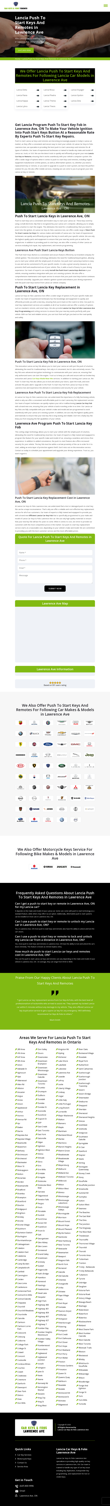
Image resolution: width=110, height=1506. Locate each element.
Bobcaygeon (22, 1170)
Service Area (22, 1466)
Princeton (62, 1369)
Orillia (60, 1287)
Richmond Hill (64, 1393)
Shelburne (83, 1101)
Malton (61, 1119)
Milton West (63, 1188)
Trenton (82, 1263)
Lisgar (61, 1096)
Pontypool (62, 1330)
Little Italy (62, 1100)
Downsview (43, 1057)
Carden (20, 1279)
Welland (82, 1325)
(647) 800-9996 (24, 50)
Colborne (21, 1340)
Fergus (41, 1203)
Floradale (42, 1211)
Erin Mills (42, 1169)
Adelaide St (22, 1069)
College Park (22, 1344)
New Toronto (64, 1244)
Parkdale (62, 1307)
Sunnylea (83, 1197)
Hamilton (42, 1277)
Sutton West (84, 1204)
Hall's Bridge (43, 1273)
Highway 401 (43, 1308)
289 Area (21, 1049)
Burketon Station (24, 1232)
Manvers (62, 1123)
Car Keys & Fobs (15, 9)
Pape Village (63, 1295)
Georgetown (43, 1238)
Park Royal (62, 1303)
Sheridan (82, 1109)
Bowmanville (22, 1186)
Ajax (19, 1076)
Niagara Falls (63, 1260)
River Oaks (83, 1049)
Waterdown (84, 1310)
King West (42, 1405)
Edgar (40, 1142)
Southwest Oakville (83, 1138)
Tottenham (83, 1259)
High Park (42, 1301)
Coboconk (21, 1333)
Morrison (62, 1217)
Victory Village (85, 1298)
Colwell (20, 1352)
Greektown (42, 1258)
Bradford (21, 1189)
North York (63, 1264)
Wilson (82, 1378)
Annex (20, 1100)
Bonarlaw (21, 1178)
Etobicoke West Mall (44, 1186)
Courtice (21, 1368)
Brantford (21, 1201)
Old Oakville (63, 1276)
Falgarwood (43, 1195)
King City (41, 1397)
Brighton (21, 1213)
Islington (41, 1367)
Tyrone (82, 1278)
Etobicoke (42, 1181)
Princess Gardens (65, 1365)
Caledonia (21, 1256)
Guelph (41, 1266)
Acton (19, 1065)
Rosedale (82, 1057)
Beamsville (22, 1143)
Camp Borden (23, 1264)
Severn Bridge (85, 1094)
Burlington (22, 1236)
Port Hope (62, 1346)
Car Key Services (24, 1455)
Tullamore (83, 1275)
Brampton (21, 1197)
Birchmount (22, 1154)
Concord (21, 1356)
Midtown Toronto (66, 1177)
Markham (62, 1131)
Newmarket (63, 1252)
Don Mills (21, 1403)
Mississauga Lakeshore (63, 1201)
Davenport (22, 1387)
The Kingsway (85, 1228)
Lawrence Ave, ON (28, 1495)
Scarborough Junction (84, 1078)
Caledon (20, 1248)
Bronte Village (23, 1225)
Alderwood (22, 1080)
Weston (82, 1351)
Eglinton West (44, 1150)
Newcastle (62, 1248)
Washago (83, 1306)
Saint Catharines (86, 1069)
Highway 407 (43, 1316)
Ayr (18, 1123)
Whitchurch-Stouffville (84, 1364)
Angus (20, 1096)
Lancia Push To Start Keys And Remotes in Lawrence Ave (46, 59)
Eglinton (41, 1146)
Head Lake (42, 1293)
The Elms (83, 1220)
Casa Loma (22, 1283)
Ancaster (21, 1092)
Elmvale (41, 1158)
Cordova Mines (23, 1364)
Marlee (61, 1139)
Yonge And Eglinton (83, 1387)
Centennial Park (24, 1291)
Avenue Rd (21, 1119)
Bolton (20, 1174)
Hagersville (42, 1269)
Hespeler (42, 1297)
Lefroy (61, 1080)
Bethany (21, 1150)
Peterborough (64, 1322)
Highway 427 (43, 1320)
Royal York (83, 1061)
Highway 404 (43, 1312)
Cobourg (21, 1336)
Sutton (82, 1200)
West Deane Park (86, 1329)
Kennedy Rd (43, 1383)
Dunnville (42, 1111)
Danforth (21, 1383)
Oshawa (61, 1291)
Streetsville (83, 1189)
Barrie (20, 1131)
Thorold (82, 1251)
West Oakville (84, 1340)
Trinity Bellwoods (86, 1271)
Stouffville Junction (87, 1185)
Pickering (62, 1326)
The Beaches (84, 1212)
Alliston (20, 1088)
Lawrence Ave (64, 1072)
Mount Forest (64, 1221)
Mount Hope (63, 1225)
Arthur (20, 1111)
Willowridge (84, 1374)
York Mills (83, 1400)
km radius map (55, 634)
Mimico (61, 1192)
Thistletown (84, 1236)
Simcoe (82, 1121)
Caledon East (22, 1252)
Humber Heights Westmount (45, 1333)
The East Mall (84, 1216)
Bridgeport (22, 1209)
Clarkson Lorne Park (24, 1327)
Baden (20, 1127)
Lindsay (61, 1092)
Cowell (20, 1372)
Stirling (82, 1163)
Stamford (83, 1151)
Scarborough (84, 1072)
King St (41, 1401)
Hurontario (43, 1349)
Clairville (21, 1318)
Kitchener (62, 1057)
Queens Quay (64, 1377)
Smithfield (83, 1125)
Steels (81, 1159)
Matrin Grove (64, 1150)
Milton (61, 1184)
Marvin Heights (65, 1147)
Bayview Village (24, 1139)
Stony (81, 1177)
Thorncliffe (83, 1239)
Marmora (62, 1143)
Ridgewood (63, 1404)
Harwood (42, 1281)
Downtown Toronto (42, 1082)
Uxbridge (83, 1282)
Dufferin (41, 1095)
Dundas (41, 1103)
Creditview (21, 1375)
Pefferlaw (62, 1315)
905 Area (21, 1061)
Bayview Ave (22, 1135)
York (81, 1396)
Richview (62, 1400)
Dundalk (41, 1099)
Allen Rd (20, 1084)
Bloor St (20, 1166)
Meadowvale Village (63, 1160)
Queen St (62, 1373)
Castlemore (22, 1287)
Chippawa (21, 1303)
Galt (39, 1234)
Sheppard (83, 1105)
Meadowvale (63, 1154)
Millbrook (62, 1180)
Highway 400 (43, 1305)
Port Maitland (64, 1350)
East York (42, 1134)
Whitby (82, 1359)
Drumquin (42, 1091)
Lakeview (62, 1069)
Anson (20, 1104)
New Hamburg (64, 1241)
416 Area (21, 1053)
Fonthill (41, 1215)
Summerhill (83, 1193)
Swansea (82, 1208)
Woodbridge (84, 1381)
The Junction (84, 1224)
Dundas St (42, 1107)
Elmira (40, 1154)
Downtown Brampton (42, 1062)
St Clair (82, 1147)
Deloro (20, 1395)
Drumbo (41, 1087)
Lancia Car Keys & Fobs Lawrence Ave (73, 1430)
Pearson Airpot (64, 1311)
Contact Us (22, 1462)
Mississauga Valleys (63, 1208)
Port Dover (63, 1342)
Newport (62, 1256)
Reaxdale (62, 1385)
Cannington (22, 1275)
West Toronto (85, 1344)
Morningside (63, 1213)
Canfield (20, 1271)
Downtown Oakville (42, 1075)
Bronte (20, 1221)
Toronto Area (84, 1255)
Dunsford (42, 1115)
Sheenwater (84, 1097)
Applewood (22, 1108)
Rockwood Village (86, 1053)
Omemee (62, 1280)
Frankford (42, 1227)
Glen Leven (42, 1246)
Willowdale (83, 1370)
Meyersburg (63, 1165)
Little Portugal (64, 1104)
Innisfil (41, 1364)
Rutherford (83, 1065)
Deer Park (21, 1391)
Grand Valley (43, 1254)
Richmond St (63, 1397)
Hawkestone (43, 1289)
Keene (40, 1379)
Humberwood (44, 1345)
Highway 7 (42, 1324)
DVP (39, 1122)
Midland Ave (63, 1173)
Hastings (41, 1285)
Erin (39, 1165)
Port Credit (63, 1334)
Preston (61, 1361)
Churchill (21, 1306)
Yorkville (82, 1404)
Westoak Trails (85, 1347)
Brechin (20, 1205)
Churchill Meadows (25, 1310)
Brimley (20, 1217)
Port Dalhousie (64, 1338)
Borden (20, 1182)
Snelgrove (83, 1133)
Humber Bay (43, 1328)
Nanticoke (62, 1237)
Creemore (21, 1379)
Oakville (61, 1272)
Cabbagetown (23, 1244)
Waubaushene (85, 1321)
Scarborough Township (84, 1084)
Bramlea (21, 1193)
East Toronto (43, 1130)
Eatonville (42, 1138)
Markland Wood (65, 1135)
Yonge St (82, 1392)
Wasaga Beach (85, 1302)
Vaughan (82, 1286)
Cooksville (21, 1360)
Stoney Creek (84, 1173)
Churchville (22, 1314)
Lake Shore (63, 1061)
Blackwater (22, 1162)
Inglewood (42, 1353)
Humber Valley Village (44, 1340)
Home (17, 59)
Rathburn (62, 1381)
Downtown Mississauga (43, 1069)
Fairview (41, 1191)
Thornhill (83, 1247)
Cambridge (22, 1260)
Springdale (83, 1143)
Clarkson (21, 1322)
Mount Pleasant (65, 1229)
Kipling (61, 1053)
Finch (40, 1207)
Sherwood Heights (87, 1117)
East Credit (42, 1126)
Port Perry (62, 1354)
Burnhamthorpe (24, 1240)
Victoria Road (84, 1294)
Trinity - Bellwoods (87, 1267)
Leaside (61, 1076)
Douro (40, 1053)
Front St (41, 1230)
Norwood (62, 1268)
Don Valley (42, 1049)
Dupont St (42, 1119)
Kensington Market (43, 1388)
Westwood (83, 1355)
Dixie (19, 1399)
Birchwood (22, 1158)
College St (21, 1348)
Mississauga (63, 1196)
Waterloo (83, 1317)
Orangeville (63, 1283)
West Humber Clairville (85, 1334)
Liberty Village (64, 1088)
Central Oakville (24, 1299)
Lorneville (62, 1111)
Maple (61, 1127)
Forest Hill (42, 1223)
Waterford (83, 1314)
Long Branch (63, 1108)
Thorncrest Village (87, 1243)
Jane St (41, 1371)
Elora (40, 1161)
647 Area (21, 1057)
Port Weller (63, 1358)
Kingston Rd (63, 1049)
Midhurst (62, 1169)
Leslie (60, 1084)
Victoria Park (84, 1290)
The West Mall (85, 1232)
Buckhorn (21, 1228)
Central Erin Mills (24, 1295)
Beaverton (21, 1147)
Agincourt (21, 1072)
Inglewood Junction (42, 1358)
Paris (60, 1299)
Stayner (82, 1155)
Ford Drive (42, 1219)
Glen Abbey (43, 1242)
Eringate (41, 1177)
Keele (40, 1375)
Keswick (41, 1394)
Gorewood (42, 1250)
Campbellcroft (23, 1267)
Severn (82, 1090)
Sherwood (83, 1113)
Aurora (20, 1115)
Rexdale (61, 1389)
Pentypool (62, 1319)
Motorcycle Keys (24, 1458)
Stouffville (83, 1181)
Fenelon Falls (43, 1199)
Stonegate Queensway (84, 1168)
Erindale (41, 1173)
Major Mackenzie (65, 1115)
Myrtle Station (64, 1233)
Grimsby (41, 1262)
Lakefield (62, 1065)
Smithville (83, 1129)
